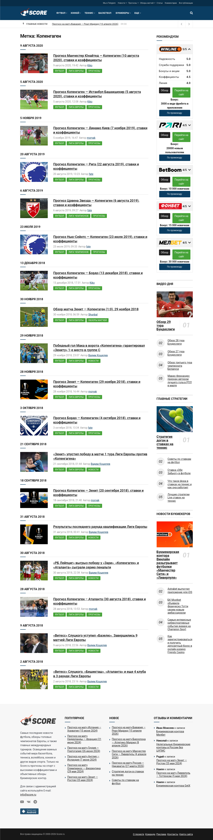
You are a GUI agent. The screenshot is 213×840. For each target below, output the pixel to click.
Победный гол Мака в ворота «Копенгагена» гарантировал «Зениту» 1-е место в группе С (99, 348)
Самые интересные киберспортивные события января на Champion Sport (179, 624)
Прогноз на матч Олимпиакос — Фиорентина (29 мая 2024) (84, 768)
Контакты (172, 834)
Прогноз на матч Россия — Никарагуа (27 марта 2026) (128, 764)
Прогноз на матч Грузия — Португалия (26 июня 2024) (83, 749)
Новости (121, 3)
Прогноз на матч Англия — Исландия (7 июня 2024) (83, 758)
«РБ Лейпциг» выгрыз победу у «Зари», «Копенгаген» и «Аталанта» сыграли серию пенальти (96, 565)
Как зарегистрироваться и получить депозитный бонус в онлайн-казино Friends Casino (180, 644)
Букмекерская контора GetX (173, 785)
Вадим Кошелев (98, 355)
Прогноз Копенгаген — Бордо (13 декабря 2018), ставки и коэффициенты (98, 275)
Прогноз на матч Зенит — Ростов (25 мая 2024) (82, 779)
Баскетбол (105, 13)
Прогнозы (132, 3)
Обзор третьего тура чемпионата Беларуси (180, 365)
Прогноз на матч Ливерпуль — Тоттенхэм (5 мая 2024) (173, 774)
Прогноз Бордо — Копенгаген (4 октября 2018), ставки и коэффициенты (96, 420)
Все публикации (186, 3)
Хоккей (75, 13)
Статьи (160, 3)
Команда (150, 834)
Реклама (161, 834)
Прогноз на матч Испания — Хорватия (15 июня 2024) (84, 729)
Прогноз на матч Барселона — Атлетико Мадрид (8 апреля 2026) (129, 742)
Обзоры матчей (147, 3)
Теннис (88, 13)
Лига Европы (76, 71)
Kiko (89, 65)
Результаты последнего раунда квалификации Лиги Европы (100, 527)
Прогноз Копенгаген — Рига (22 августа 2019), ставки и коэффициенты (96, 166)
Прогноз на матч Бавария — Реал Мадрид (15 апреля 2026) (85, 24)
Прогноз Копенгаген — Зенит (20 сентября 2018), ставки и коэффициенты (98, 493)
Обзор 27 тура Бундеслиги (176, 353)
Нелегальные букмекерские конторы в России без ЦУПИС (173, 747)
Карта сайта (186, 834)
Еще (136, 13)
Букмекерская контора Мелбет (170, 733)
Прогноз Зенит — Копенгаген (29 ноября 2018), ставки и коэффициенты (96, 384)
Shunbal (93, 314)
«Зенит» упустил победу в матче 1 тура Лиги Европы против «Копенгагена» (100, 456)
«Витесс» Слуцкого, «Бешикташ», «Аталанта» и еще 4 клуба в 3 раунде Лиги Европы (99, 674)
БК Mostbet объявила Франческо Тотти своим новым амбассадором (178, 606)
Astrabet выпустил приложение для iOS (180, 590)
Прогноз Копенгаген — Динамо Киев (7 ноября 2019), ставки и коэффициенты (100, 130)
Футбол (60, 13)
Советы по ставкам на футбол (179, 460)
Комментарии (171, 3)
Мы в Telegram (109, 3)
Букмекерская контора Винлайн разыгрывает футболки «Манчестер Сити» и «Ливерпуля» (167, 564)
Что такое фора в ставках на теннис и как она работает (180, 484)
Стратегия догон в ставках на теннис (165, 442)
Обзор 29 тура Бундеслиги (166, 325)
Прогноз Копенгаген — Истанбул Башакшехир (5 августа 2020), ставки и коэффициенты (97, 94)
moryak (91, 137)
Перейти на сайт (181, 92)
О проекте (138, 834)
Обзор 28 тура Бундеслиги (176, 342)
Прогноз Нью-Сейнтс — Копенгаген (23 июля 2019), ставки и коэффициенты (100, 239)
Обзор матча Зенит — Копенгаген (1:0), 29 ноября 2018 (96, 309)
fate (91, 174)
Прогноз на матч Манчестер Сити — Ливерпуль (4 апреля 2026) (129, 754)
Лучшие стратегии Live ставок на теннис (179, 497)
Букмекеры (122, 13)
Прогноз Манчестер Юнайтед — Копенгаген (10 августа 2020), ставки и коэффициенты (96, 58)
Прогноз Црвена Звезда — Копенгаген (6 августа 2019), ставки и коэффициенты (96, 203)
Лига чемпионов (78, 216)
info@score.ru (28, 794)
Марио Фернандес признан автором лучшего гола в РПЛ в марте (180, 380)
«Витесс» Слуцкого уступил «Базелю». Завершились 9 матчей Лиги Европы (95, 637)
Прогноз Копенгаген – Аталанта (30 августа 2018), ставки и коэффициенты (99, 601)
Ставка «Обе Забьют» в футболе (179, 472)
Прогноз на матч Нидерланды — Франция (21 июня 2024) (84, 739)
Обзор (164, 90)
